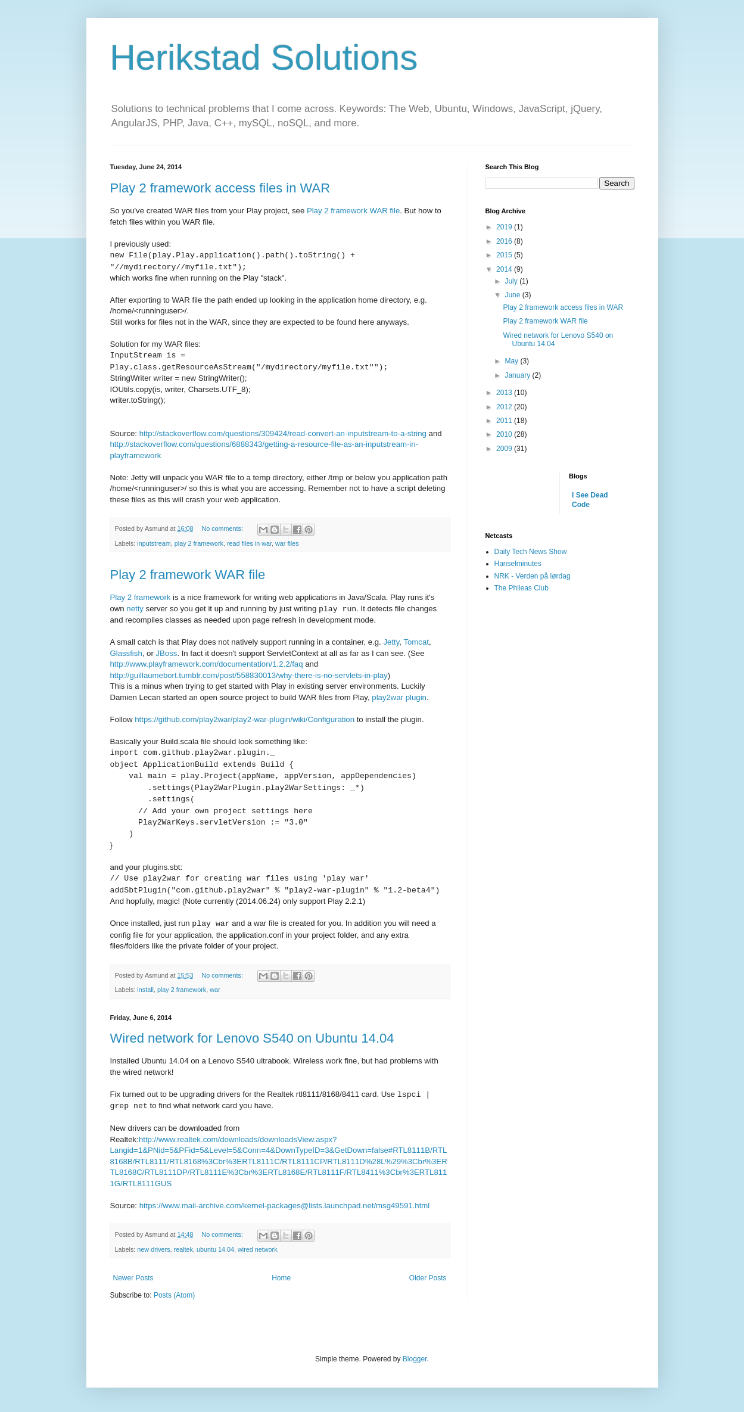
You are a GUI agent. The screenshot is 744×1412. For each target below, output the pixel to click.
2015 (505, 255)
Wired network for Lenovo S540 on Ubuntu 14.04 (252, 1038)
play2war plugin (399, 697)
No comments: (223, 528)
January (518, 375)
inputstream (153, 543)
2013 (505, 392)
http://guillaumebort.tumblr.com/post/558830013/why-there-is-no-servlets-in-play (249, 675)
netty (135, 609)
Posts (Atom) (174, 1295)
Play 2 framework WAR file (353, 210)
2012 (505, 407)
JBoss (166, 653)
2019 (505, 227)
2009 (505, 448)
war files (287, 543)
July (512, 281)
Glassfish (126, 653)
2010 (505, 434)
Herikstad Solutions (264, 57)
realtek (183, 1249)
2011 (505, 420)
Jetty (391, 641)
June (513, 295)
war (215, 989)
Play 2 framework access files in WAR (220, 188)
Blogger (415, 1359)
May (512, 361)
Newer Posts (133, 1278)
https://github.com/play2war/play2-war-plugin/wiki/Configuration (244, 719)
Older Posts (428, 1278)
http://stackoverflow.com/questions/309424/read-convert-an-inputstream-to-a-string (283, 433)
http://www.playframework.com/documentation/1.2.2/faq (206, 664)
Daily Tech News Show (530, 552)
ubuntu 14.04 (215, 1249)
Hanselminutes (517, 563)
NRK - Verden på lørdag (532, 576)
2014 (505, 269)
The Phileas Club (521, 588)
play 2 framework (199, 543)
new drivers (153, 1249)
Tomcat (416, 641)
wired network (258, 1249)
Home (281, 1278)
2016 (505, 241)
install (145, 989)
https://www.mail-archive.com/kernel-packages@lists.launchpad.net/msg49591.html (284, 1205)
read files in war (249, 543)
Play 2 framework (140, 597)
